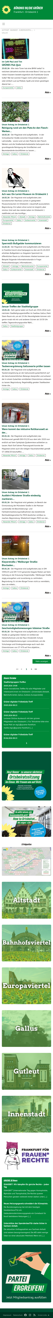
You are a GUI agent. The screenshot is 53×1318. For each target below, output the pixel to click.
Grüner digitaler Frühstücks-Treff (18, 701)
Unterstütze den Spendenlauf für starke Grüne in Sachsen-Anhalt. (25, 1224)
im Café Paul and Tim (12, 61)
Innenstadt (43, 220)
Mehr (47, 92)
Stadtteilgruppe (17, 326)
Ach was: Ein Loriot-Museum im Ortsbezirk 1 (25, 194)
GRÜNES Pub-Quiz (11, 64)
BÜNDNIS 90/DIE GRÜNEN (28, 8)
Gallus (5, 33)
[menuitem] (7, 1315)
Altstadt (22, 217)
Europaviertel (8, 88)
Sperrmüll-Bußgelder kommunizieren (21, 243)
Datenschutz (17, 1315)
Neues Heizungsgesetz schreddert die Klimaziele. (26, 1203)
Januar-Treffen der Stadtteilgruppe (20, 306)
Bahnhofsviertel (44, 217)
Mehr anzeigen (42, 661)
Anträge (6, 154)
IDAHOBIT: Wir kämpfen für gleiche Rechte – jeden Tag (26, 1185)
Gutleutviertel (30, 220)
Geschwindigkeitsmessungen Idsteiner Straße (26, 628)
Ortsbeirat (24, 154)
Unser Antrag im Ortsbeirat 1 (15, 124)
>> (36, 669)
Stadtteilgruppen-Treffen (15, 682)
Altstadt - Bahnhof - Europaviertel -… (18, 30)
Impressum (7, 1315)
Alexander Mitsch (9, 217)
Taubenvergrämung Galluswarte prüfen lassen (26, 366)
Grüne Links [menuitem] (42, 1315)
